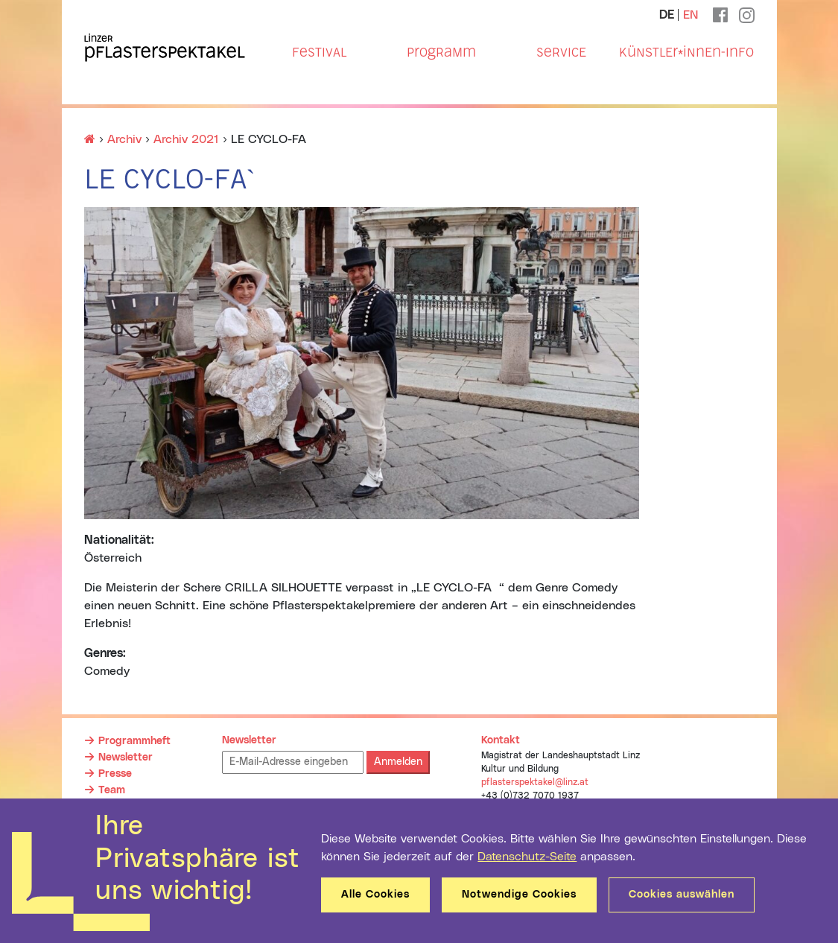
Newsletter (125, 757)
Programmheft (134, 741)
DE (666, 15)
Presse (115, 774)
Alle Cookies (375, 894)
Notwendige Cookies (519, 894)
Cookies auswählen (681, 894)
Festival (319, 52)
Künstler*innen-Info (686, 52)
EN (690, 15)
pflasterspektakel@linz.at (534, 782)
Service (561, 52)
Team (111, 790)
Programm (441, 52)
